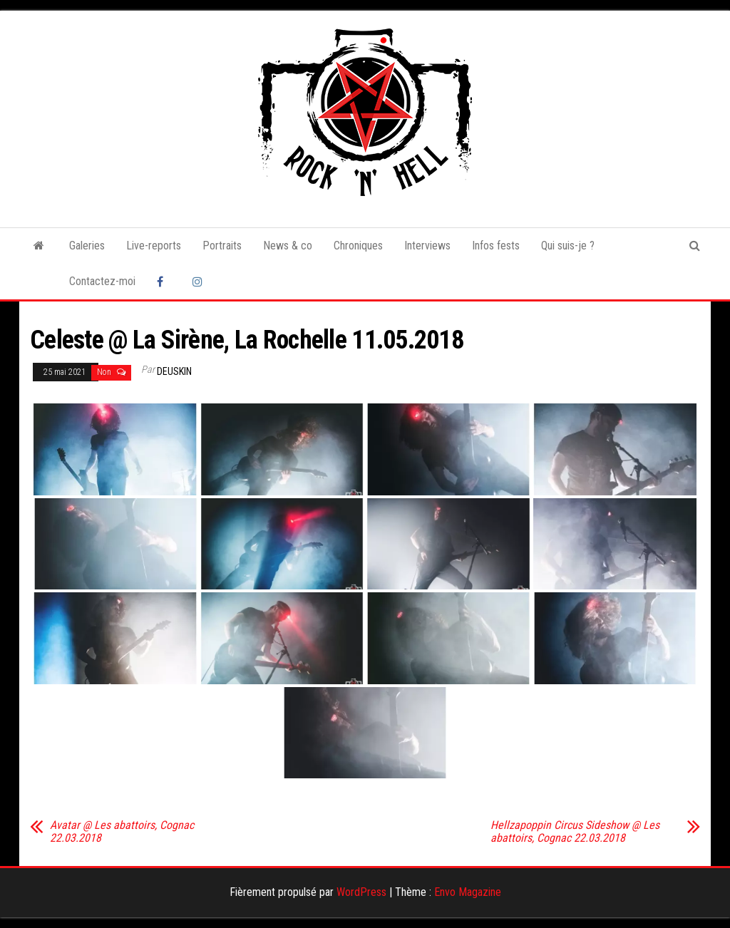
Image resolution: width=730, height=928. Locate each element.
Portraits (222, 245)
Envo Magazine (467, 892)
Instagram (199, 281)
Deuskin (174, 371)
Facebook (164, 281)
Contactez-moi (102, 281)
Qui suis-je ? (568, 245)
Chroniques (358, 245)
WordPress (361, 892)
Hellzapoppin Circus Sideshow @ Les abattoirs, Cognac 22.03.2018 (574, 832)
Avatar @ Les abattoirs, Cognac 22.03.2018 (122, 832)
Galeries (87, 245)
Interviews (427, 245)
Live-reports (153, 245)
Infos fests (496, 245)
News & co (287, 245)
